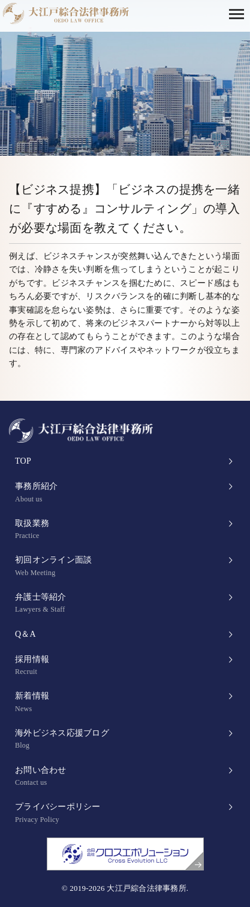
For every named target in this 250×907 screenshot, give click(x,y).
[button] (239, 13)
